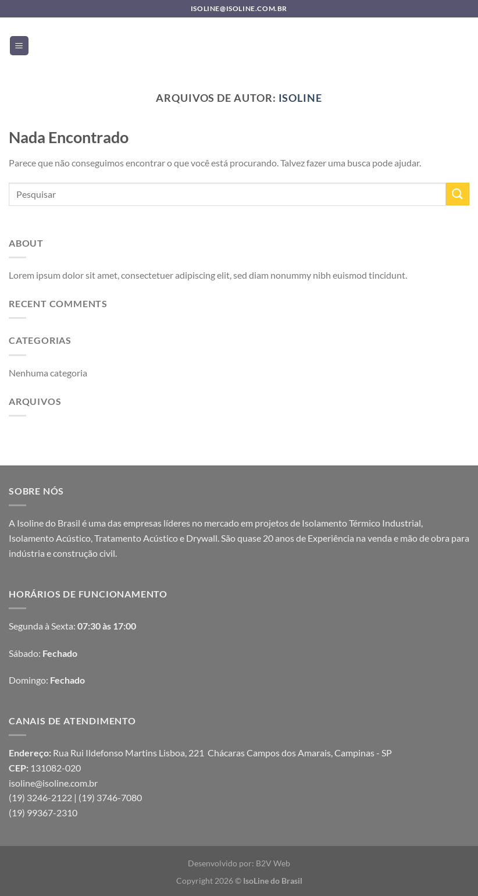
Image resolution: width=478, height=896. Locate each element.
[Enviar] (457, 194)
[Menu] (19, 45)
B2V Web (273, 863)
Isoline (300, 97)
